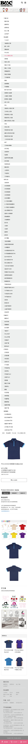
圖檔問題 (6, 401)
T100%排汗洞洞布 (9, 265)
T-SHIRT (6, 40)
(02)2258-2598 (9, 712)
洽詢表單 (14, 742)
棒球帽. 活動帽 (8, 99)
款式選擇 (6, 327)
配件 (17, 694)
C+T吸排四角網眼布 (9, 204)
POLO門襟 (7, 337)
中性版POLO (7, 374)
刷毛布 (6, 235)
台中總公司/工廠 (8, 426)
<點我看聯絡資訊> (5, 511)
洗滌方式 (22, 493)
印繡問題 (6, 398)
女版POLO (7, 377)
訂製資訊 (6, 349)
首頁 (3, 433)
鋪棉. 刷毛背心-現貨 (9, 120)
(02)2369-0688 (9, 717)
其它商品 (6, 148)
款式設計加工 (19, 702)
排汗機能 (6, 238)
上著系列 (6, 170)
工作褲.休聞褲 (7, 145)
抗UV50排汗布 (8, 256)
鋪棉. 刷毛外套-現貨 (9, 133)
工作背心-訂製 (8, 111)
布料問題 (6, 395)
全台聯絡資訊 (7, 414)
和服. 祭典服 (7, 74)
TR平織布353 (7, 296)
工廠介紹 (6, 18)
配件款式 (6, 346)
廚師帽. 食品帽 (8, 93)
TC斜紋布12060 (8, 293)
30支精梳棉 (7, 192)
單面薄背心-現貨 (8, 114)
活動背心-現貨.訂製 (9, 108)
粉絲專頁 (23, 742)
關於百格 (6, 21)
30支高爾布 (7, 198)
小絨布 (6, 225)
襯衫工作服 (7, 383)
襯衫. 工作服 (7, 68)
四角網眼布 (7, 216)
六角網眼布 (7, 219)
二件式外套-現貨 (8, 139)
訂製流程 (6, 352)
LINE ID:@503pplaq (18, 717)
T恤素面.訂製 (7, 43)
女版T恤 (6, 371)
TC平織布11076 (8, 290)
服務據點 (6, 411)
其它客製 (6, 161)
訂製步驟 (6, 355)
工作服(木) (7, 176)
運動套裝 (6, 49)
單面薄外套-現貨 (8, 130)
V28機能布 (7, 247)
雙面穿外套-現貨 (8, 136)
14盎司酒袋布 (7, 309)
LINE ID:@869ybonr (18, 733)
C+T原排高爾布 (8, 201)
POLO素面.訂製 (8, 55)
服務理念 (6, 24)
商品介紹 (6, 493)
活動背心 (6, 386)
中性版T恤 (7, 368)
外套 (5, 123)
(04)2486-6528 (9, 728)
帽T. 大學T (7, 46)
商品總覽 (6, 37)
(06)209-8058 (9, 733)
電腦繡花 (6, 324)
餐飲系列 (6, 167)
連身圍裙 (6, 83)
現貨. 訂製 (7, 62)
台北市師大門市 (8, 420)
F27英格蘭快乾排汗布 (9, 253)
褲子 (5, 142)
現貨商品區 (7, 164)
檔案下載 (6, 408)
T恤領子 (6, 330)
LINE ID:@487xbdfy (18, 723)
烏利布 (6, 299)
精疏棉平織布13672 (9, 287)
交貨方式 (6, 361)
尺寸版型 (6, 364)
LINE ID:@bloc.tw (18, 712)
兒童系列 (6, 151)
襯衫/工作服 (7, 65)
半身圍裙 (6, 86)
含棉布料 (6, 182)
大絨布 (6, 228)
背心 (5, 105)
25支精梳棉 (7, 188)
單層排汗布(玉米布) (9, 272)
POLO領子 (7, 333)
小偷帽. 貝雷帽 (8, 96)
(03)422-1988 (9, 723)
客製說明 (14, 493)
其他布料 (6, 312)
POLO (11, 692)
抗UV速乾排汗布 (8, 259)
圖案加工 (6, 318)
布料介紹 (6, 179)
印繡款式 (6, 315)
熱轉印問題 (7, 405)
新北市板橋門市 (8, 417)
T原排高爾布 (7, 241)
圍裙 (5, 80)
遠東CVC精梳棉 (8, 213)
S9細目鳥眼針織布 (9, 244)
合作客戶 (6, 33)
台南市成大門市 (8, 430)
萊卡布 (6, 222)
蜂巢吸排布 (7, 281)
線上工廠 (6, 30)
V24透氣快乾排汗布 (9, 250)
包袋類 (6, 154)
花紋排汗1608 (7, 269)
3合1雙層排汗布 (8, 210)
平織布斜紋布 (7, 284)
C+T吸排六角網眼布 (9, 207)
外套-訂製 (6, 127)
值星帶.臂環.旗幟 (8, 157)
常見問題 (6, 392)
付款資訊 (6, 358)
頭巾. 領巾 (7, 102)
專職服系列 (7, 71)
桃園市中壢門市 (8, 423)
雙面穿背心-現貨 (8, 117)
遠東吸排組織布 (8, 275)
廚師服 (6, 58)
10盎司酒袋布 (7, 306)
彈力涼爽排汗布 (8, 262)
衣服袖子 (6, 340)
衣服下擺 (6, 343)
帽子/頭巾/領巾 (8, 89)
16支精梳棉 (7, 195)
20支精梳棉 (7, 185)
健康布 (6, 232)
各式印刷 (6, 321)
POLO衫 (6, 52)
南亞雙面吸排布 (8, 278)
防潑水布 (6, 303)
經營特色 (6, 27)
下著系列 (6, 173)
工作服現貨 (7, 77)
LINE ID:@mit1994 (18, 728)
